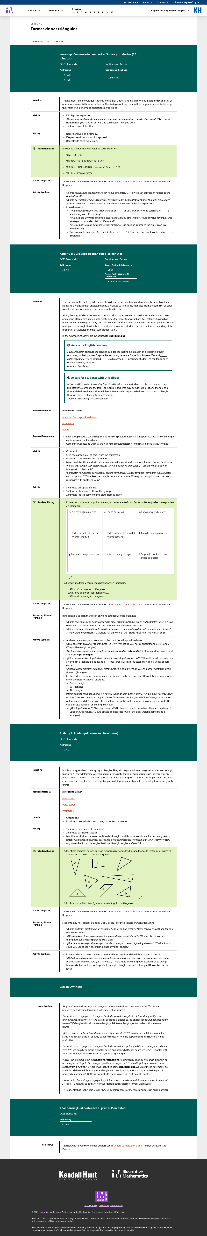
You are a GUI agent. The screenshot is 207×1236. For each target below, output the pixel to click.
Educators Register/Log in (186, 2)
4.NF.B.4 (66, 80)
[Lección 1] (73, 12)
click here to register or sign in (127, 181)
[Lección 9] (107, 12)
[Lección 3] (81, 12)
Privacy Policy (91, 1205)
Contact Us (162, 2)
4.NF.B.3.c (66, 74)
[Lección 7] (98, 12)
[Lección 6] (94, 12)
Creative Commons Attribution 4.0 (99, 1211)
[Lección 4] (86, 12)
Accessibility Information (111, 1205)
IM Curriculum (131, 2)
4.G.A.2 (65, 270)
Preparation (41, 41)
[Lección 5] (90, 12)
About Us (147, 2)
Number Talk (113, 77)
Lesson (59, 41)
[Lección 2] (77, 12)
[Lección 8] (103, 12)
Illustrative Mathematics (50, 1211)
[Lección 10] (112, 12)
